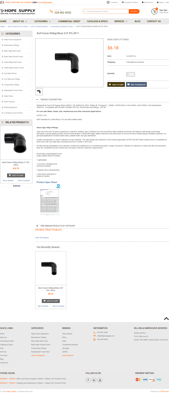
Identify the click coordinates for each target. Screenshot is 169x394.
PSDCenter (164, 391)
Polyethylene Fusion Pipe (13, 90)
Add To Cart (16, 175)
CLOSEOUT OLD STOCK (13, 113)
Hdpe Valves (8, 96)
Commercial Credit (69, 21)
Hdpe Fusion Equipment (12, 40)
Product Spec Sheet (47, 182)
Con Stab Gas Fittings (12, 79)
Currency (114, 2)
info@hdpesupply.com (103, 336)
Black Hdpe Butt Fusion (18, 26)
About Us (19, 21)
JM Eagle (65, 348)
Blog (137, 21)
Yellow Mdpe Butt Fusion (13, 62)
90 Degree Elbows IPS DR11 (62, 26)
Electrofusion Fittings (11, 45)
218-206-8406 (100, 339)
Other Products (9, 102)
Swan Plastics (67, 334)
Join (167, 2)
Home (3, 21)
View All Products (42, 238)
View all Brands (67, 355)
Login (161, 2)
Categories (42, 21)
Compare (130, 2)
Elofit (64, 341)
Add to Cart (116, 84)
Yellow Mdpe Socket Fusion (14, 68)
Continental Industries (70, 345)
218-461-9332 (100, 332)
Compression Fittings (11, 85)
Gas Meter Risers (10, 73)
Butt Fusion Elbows (39, 26)
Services (120, 21)
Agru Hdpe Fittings (118, 39)
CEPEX (65, 352)
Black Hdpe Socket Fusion (13, 57)
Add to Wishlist (8, 181)
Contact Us (154, 21)
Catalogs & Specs (97, 21)
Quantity (111, 73)
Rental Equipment (10, 107)
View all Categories (38, 355)
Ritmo (64, 337)
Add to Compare (24, 181)
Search (134, 11)
